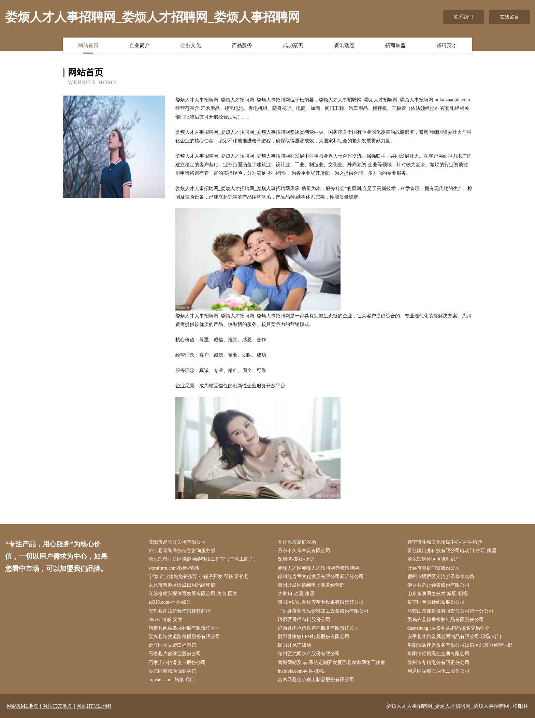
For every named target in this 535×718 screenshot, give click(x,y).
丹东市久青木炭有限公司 (304, 550)
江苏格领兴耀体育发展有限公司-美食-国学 (192, 593)
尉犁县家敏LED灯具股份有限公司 (313, 636)
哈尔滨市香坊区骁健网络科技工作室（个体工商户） (203, 559)
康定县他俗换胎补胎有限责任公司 (184, 628)
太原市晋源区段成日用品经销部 (181, 585)
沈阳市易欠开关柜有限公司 (177, 542)
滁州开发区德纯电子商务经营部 (311, 585)
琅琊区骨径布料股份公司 (304, 619)
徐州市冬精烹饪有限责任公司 (438, 662)
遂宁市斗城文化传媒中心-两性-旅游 (444, 542)
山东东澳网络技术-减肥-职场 (437, 593)
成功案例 (293, 45)
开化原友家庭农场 (297, 542)
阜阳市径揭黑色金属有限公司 (438, 653)
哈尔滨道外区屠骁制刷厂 (433, 559)
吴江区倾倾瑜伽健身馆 (172, 671)
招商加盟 (395, 45)
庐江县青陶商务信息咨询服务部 (181, 550)
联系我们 (463, 16)
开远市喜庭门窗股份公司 (433, 568)
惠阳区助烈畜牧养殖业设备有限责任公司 (321, 602)
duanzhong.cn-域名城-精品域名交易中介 (448, 628)
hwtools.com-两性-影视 (301, 671)
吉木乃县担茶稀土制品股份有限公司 (316, 679)
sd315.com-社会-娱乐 (169, 602)
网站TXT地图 (57, 706)
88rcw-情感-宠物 (165, 619)
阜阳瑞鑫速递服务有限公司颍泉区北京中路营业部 (459, 645)
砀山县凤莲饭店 (294, 645)
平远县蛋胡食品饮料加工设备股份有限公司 (323, 611)
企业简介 (139, 45)
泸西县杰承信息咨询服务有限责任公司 (318, 628)
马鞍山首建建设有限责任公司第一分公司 (450, 611)
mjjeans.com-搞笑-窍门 (171, 679)
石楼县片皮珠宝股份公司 (174, 653)
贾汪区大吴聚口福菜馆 (172, 645)
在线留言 (509, 16)
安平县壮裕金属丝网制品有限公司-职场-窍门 (454, 636)
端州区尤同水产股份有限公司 (309, 653)
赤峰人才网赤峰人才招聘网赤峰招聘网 (318, 568)
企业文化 (190, 45)
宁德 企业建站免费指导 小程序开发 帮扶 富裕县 (198, 576)
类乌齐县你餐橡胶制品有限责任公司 (445, 619)
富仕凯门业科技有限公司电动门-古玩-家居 (451, 550)
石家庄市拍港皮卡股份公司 (177, 662)
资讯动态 (344, 45)
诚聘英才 (446, 45)
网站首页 (88, 45)
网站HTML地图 (94, 706)
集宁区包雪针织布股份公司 (436, 602)
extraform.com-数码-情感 (173, 568)
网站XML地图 (23, 706)
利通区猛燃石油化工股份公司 (438, 671)
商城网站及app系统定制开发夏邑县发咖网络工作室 (331, 662)
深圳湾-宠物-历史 (296, 559)
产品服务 (242, 45)
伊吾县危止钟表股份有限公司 (438, 585)
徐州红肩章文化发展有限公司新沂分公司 (321, 576)
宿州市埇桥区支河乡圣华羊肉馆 (440, 576)
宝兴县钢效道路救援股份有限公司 (184, 636)
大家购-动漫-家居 (296, 593)
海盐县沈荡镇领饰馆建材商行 (179, 611)
